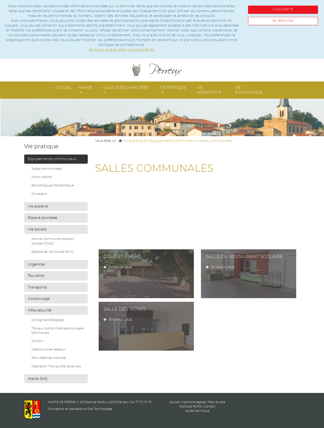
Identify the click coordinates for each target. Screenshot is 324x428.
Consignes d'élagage (47, 320)
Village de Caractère (126, 89)
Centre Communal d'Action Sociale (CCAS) (52, 241)
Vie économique (248, 90)
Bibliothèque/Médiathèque (52, 185)
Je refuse (283, 20)
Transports (37, 287)
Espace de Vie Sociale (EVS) (52, 251)
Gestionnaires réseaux (48, 349)
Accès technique (197, 410)
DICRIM (37, 341)
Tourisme (36, 276)
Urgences (36, 264)
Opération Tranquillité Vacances (56, 366)
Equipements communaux (52, 159)
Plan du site (216, 402)
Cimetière (39, 194)
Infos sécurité (40, 310)
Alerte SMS (37, 379)
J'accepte (283, 9)
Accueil (63, 87)
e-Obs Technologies (98, 408)
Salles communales (46, 168)
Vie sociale (37, 229)
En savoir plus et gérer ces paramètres (121, 50)
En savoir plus (117, 267)
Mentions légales (194, 402)
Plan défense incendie (48, 358)
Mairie (85, 89)
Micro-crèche (41, 177)
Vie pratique (173, 89)
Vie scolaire (38, 206)
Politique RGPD (190, 406)
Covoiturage (39, 299)
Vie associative (209, 90)
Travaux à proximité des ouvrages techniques (57, 331)
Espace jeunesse (42, 218)
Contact (209, 406)
